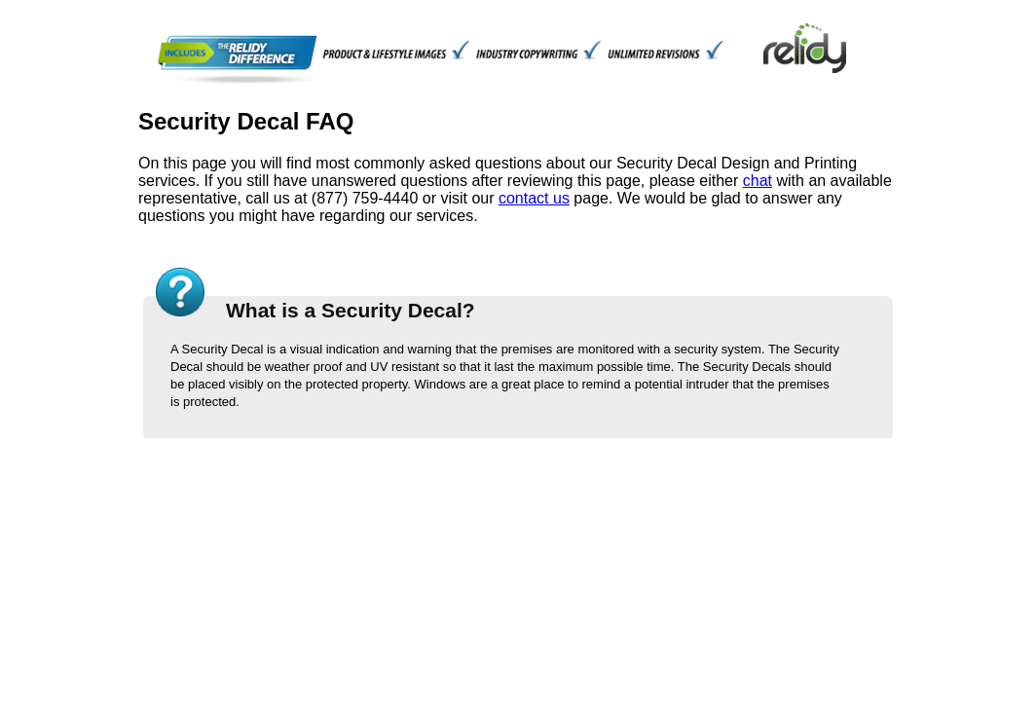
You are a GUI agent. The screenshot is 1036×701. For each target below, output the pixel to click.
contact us (534, 198)
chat (757, 180)
